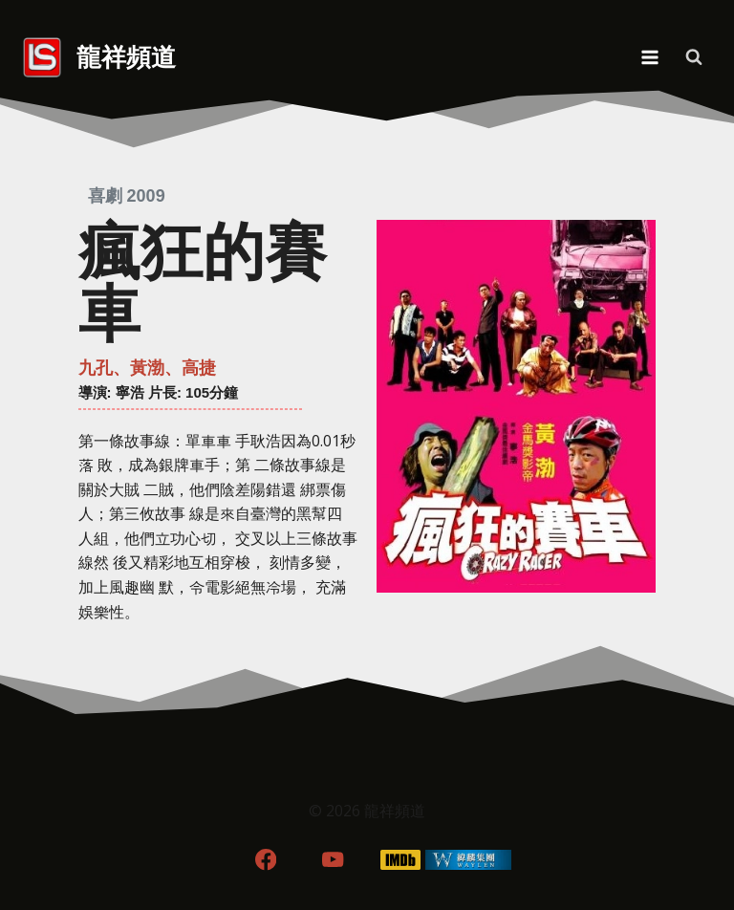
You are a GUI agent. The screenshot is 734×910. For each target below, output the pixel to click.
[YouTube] (333, 859)
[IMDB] (400, 859)
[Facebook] (265, 859)
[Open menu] (649, 57)
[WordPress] (468, 859)
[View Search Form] (694, 57)
